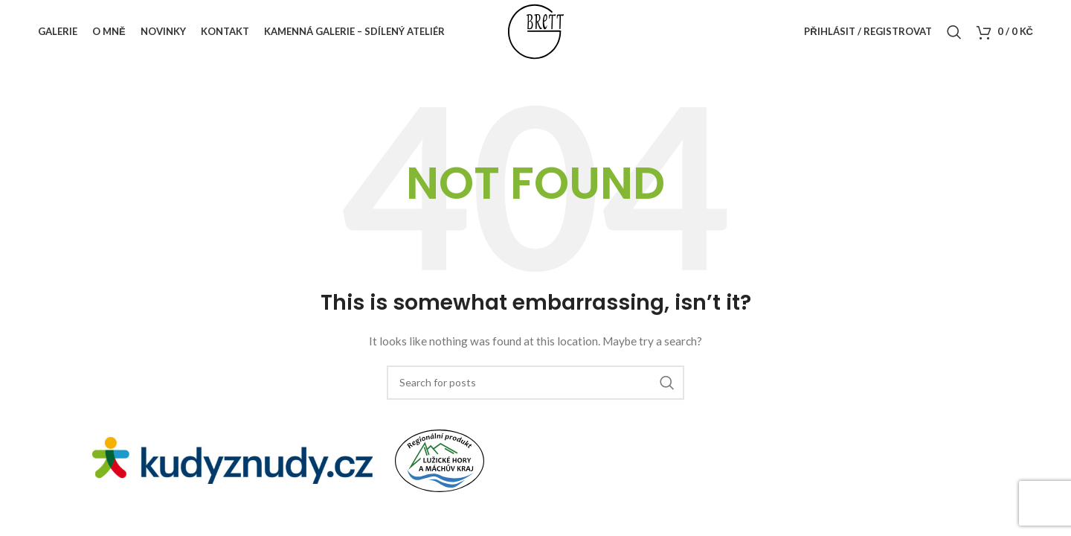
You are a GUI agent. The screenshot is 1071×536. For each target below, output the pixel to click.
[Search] (954, 32)
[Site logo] (536, 30)
